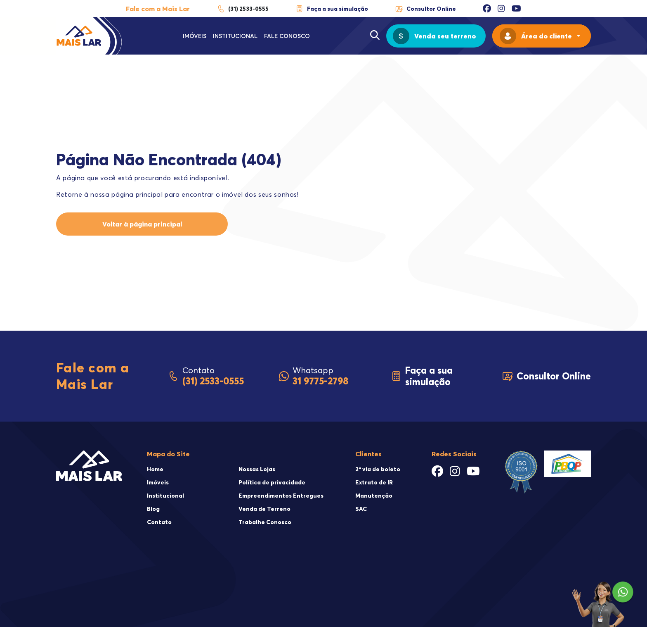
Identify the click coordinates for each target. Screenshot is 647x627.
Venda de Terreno (264, 509)
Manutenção (373, 495)
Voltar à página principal (142, 224)
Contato (159, 522)
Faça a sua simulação (331, 9)
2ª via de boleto (377, 469)
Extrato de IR (374, 482)
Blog (153, 509)
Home (155, 469)
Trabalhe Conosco (264, 522)
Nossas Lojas (256, 469)
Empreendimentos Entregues (281, 495)
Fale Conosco (287, 36)
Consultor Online (425, 9)
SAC (361, 509)
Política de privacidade (271, 482)
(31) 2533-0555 (243, 9)
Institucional (235, 36)
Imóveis (194, 36)
